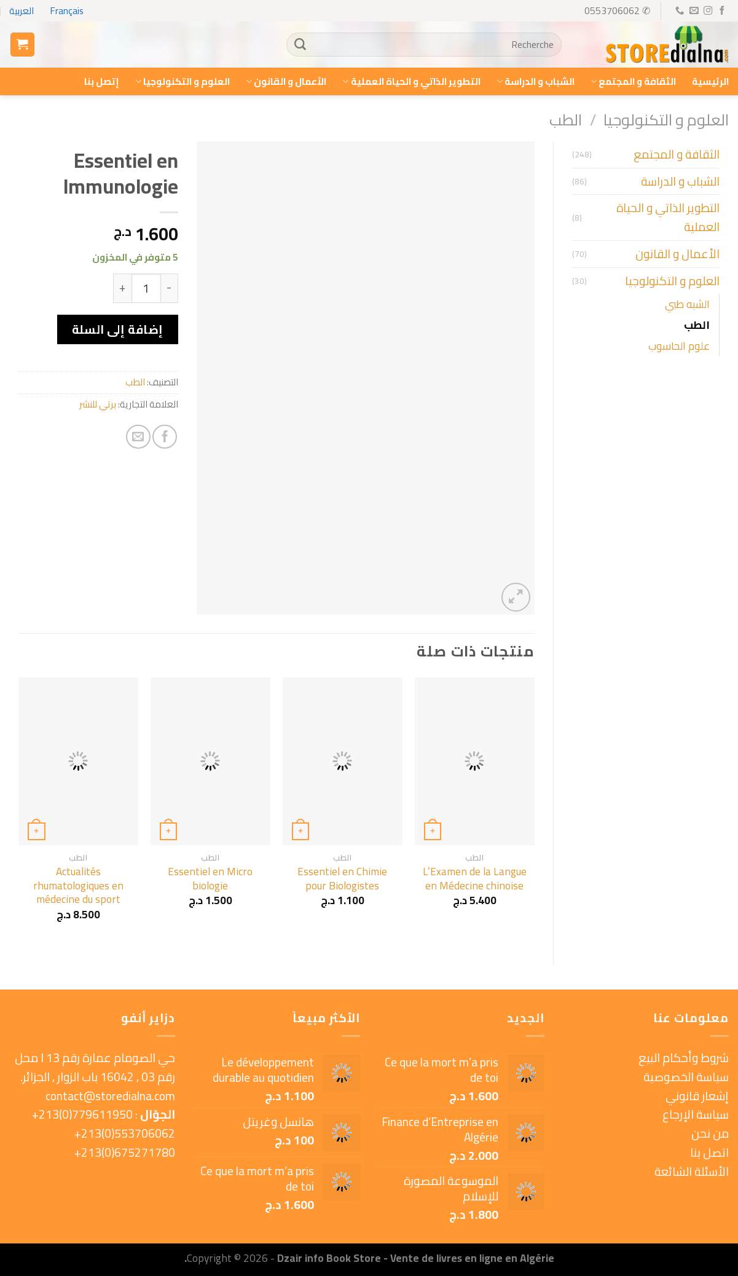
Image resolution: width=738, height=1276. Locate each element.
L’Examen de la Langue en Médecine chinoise (475, 878)
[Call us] (679, 11)
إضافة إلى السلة (117, 329)
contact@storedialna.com (110, 1096)
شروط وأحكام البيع (683, 1058)
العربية (21, 11)
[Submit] (300, 45)
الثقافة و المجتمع (633, 81)
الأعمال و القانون (286, 81)
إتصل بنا (101, 81)
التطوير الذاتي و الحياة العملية (411, 81)
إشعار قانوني (697, 1096)
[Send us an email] (693, 11)
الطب (565, 119)
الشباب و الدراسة (536, 81)
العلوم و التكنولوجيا (182, 81)
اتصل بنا (709, 1152)
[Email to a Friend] (138, 437)
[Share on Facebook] (164, 437)
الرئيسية (710, 81)
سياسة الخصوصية (686, 1077)
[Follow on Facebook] (721, 11)
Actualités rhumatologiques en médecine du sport (78, 885)
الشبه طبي (687, 304)
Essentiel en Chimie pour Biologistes (342, 878)
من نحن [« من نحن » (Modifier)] (710, 1133)
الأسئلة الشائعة (691, 1171)
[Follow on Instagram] (707, 11)
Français (67, 11)
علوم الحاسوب (679, 346)
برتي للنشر (97, 404)
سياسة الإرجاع (695, 1114)
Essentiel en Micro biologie (210, 878)
